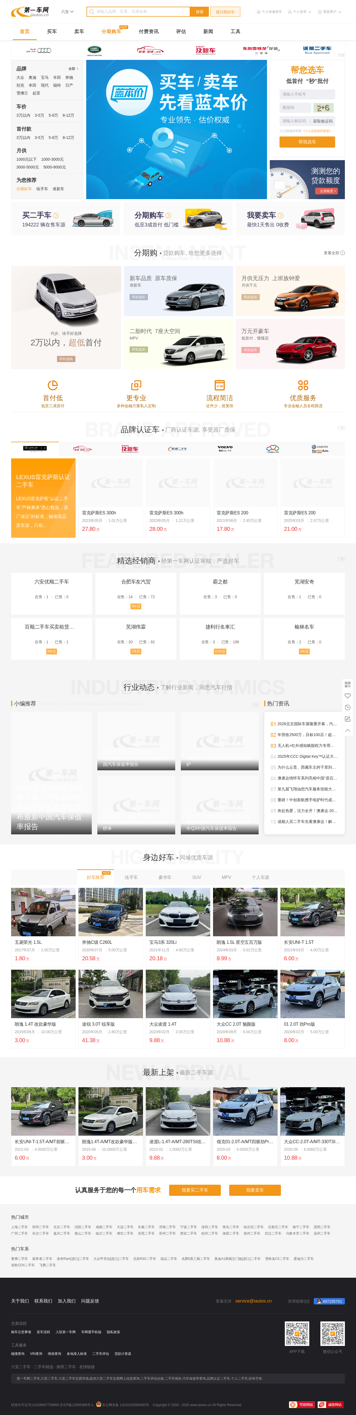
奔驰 (69, 77)
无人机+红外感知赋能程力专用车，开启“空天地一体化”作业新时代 (308, 745)
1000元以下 (26, 159)
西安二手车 (188, 1233)
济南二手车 (167, 1227)
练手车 (42, 189)
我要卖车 (255, 1190)
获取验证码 (323, 121)
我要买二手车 (195, 1190)
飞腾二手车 (47, 1265)
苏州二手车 (167, 1233)
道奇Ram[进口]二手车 (73, 1259)
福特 (57, 85)
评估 (181, 31)
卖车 (79, 31)
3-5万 (39, 115)
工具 (236, 31)
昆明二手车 (322, 1227)
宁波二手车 (188, 1227)
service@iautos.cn (253, 1301)
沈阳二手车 (83, 1227)
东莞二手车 (146, 1233)
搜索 (200, 11)
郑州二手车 (40, 1227)
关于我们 (20, 1301)
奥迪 (32, 77)
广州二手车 (19, 1233)
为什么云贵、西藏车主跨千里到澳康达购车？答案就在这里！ (308, 767)
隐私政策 (113, 1332)
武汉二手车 (273, 1233)
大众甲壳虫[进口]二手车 (111, 1259)
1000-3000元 (52, 159)
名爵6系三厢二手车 (196, 1259)
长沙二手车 (40, 1233)
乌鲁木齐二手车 (297, 1233)
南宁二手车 (301, 1227)
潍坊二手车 (125, 1233)
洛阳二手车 (230, 1233)
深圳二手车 (209, 1227)
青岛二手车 (230, 1227)
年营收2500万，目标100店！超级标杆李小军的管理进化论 (308, 734)
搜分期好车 (225, 12)
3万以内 (23, 115)
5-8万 (53, 115)
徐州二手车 (252, 1233)
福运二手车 (168, 1259)
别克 (20, 85)
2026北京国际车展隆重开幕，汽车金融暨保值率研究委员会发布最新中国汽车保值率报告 (308, 724)
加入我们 (67, 1301)
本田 (32, 85)
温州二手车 (322, 1233)
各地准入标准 (77, 1354)
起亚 (36, 93)
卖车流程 (43, 1332)
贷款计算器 (123, 1354)
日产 (69, 85)
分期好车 (24, 189)
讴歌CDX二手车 (23, 1265)
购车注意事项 (21, 1332)
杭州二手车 (209, 1233)
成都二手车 (104, 1227)
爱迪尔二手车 (304, 1259)
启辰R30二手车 (144, 1259)
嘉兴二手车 (61, 1233)
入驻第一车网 (66, 1332)
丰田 (57, 77)
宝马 (45, 77)
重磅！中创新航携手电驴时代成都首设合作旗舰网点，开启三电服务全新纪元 (308, 800)
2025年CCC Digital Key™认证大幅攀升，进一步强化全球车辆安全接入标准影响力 (308, 756)
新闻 (208, 31)
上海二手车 (19, 1227)
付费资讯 (149, 31)
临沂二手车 (104, 1233)
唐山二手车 (83, 1233)
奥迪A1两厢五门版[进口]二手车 (237, 1259)
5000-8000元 (54, 167)
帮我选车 (307, 142)
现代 (45, 85)
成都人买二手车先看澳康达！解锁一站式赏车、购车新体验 (308, 821)
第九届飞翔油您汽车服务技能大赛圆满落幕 (308, 789)
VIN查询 (36, 1354)
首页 (25, 31)
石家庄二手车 (278, 1227)
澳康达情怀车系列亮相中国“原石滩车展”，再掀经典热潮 (308, 778)
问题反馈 (90, 1301)
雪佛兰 (22, 93)
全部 (73, 69)
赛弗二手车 (19, 1259)
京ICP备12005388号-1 (76, 1405)
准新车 (58, 189)
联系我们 (43, 1301)
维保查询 (54, 1354)
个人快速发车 (272, 12)
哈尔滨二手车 (254, 1227)
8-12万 (68, 115)
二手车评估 (100, 1354)
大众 (20, 77)
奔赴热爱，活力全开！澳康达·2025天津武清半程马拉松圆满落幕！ (308, 810)
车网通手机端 (91, 1332)
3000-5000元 (27, 167)
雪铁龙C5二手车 (277, 1259)
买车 (52, 31)
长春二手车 (146, 1227)
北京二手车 (61, 1227)
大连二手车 (125, 1227)
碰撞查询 (17, 1354)
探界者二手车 (42, 1259)
